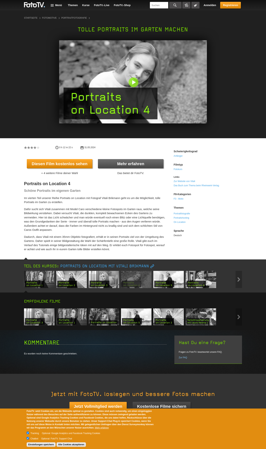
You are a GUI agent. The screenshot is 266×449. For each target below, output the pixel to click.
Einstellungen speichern (41, 444)
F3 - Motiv (178, 199)
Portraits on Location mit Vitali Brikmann (104, 266)
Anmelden (210, 5)
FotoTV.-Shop (122, 5)
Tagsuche (195, 5)
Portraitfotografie (74, 18)
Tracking (34, 433)
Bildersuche (186, 5)
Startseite (30, 18)
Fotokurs (178, 169)
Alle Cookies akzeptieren (71, 444)
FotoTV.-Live (102, 5)
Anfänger (178, 156)
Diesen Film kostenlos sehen (60, 163)
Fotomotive (49, 18)
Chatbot (34, 438)
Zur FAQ (183, 357)
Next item (239, 279)
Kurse (86, 5)
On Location (180, 222)
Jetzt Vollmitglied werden (98, 406)
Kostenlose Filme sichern (161, 406)
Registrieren (230, 5)
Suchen (175, 5)
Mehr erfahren (130, 163)
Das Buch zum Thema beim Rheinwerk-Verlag (196, 185)
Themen (73, 5)
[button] (134, 82)
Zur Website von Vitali (184, 181)
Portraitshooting (181, 218)
